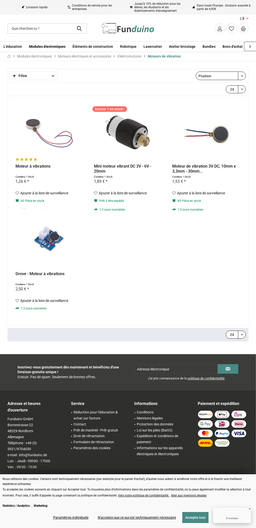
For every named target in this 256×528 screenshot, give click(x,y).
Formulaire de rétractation (94, 442)
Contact (80, 424)
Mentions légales (150, 418)
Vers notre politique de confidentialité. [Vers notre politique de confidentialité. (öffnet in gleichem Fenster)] (144, 495)
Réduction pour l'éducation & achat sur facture (96, 415)
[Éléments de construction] (92, 47)
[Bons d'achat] (232, 47)
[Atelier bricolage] (182, 47)
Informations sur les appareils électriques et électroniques (160, 451)
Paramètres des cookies (92, 448)
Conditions (145, 412)
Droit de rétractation (89, 436)
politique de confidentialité (206, 378)
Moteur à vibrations (33, 166)
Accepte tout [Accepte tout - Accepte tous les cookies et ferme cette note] (195, 517)
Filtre (20, 76)
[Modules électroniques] (47, 47)
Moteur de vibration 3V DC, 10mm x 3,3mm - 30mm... (204, 169)
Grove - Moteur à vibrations (40, 273)
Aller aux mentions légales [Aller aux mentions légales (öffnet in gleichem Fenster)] (188, 495)
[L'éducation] (13, 47)
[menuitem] (243, 29)
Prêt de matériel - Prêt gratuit (96, 430)
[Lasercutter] (153, 47)
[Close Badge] (249, 508)
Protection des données (155, 424)
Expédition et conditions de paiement (157, 439)
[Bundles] (209, 47)
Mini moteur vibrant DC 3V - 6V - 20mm (122, 169)
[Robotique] (128, 47)
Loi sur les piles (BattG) (154, 430)
